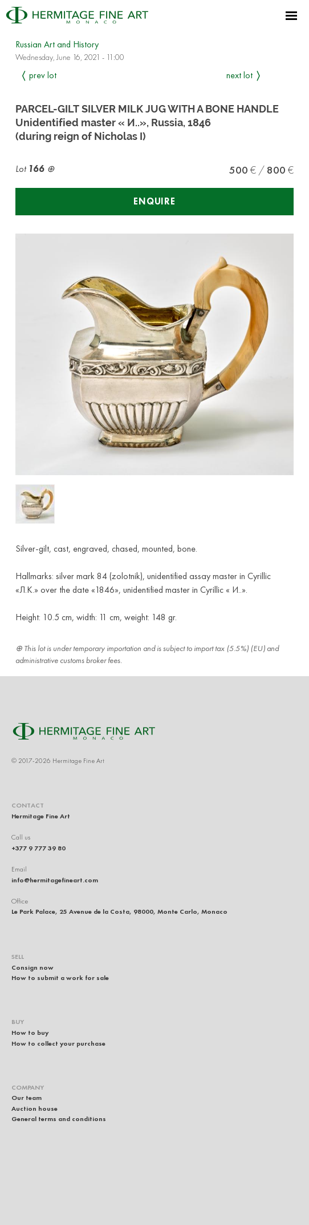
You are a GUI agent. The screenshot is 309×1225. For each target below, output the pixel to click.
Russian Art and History (57, 44)
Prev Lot (42, 75)
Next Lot (239, 75)
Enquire (154, 201)
